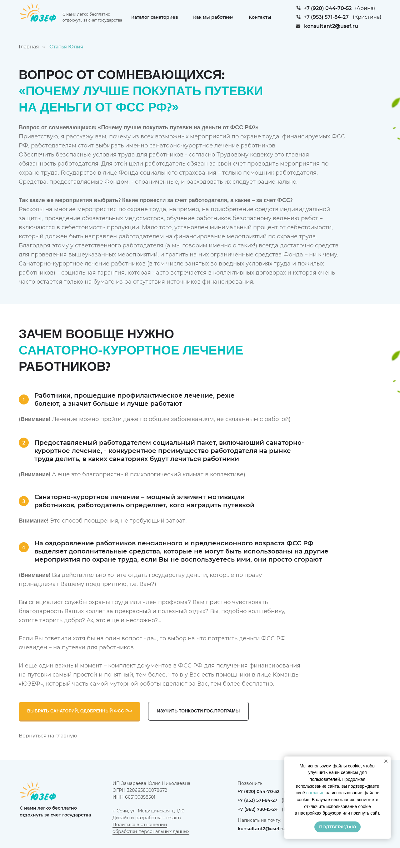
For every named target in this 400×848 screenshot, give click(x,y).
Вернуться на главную (48, 736)
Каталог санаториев (154, 17)
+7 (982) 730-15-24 (258, 809)
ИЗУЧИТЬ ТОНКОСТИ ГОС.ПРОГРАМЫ (198, 710)
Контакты (260, 17)
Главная (29, 47)
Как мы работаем (213, 17)
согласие (315, 792)
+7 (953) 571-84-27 (326, 17)
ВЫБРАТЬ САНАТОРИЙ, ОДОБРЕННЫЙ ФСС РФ (79, 710)
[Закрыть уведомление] (386, 761)
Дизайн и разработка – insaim (146, 818)
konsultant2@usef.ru (331, 26)
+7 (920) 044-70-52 (328, 8)
